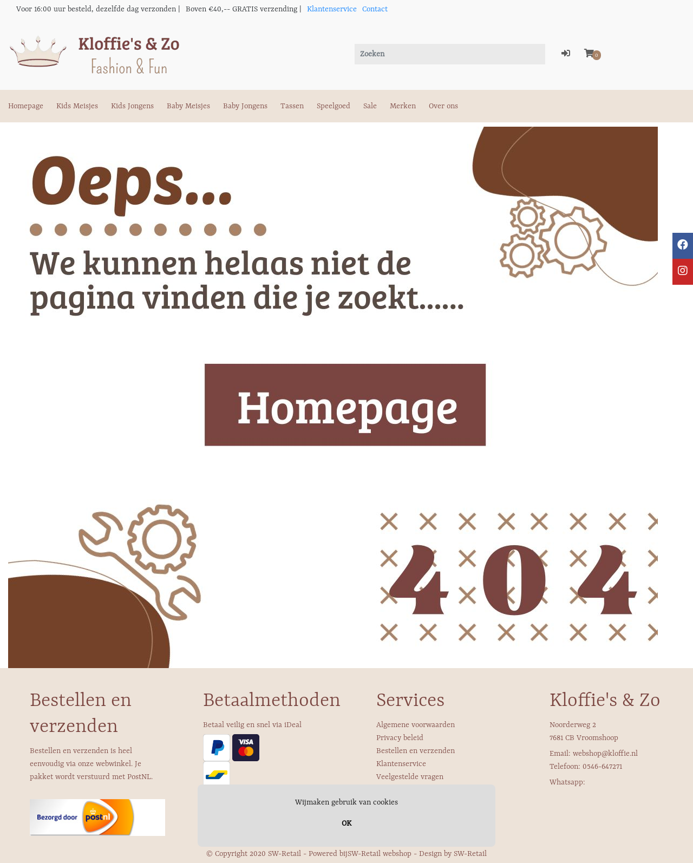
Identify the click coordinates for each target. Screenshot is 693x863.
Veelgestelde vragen (409, 777)
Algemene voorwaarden (415, 725)
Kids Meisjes (77, 106)
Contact (375, 9)
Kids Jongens (132, 106)
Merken (403, 106)
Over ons (443, 106)
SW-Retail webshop (379, 853)
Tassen (292, 106)
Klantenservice (332, 9)
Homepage (25, 106)
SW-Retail (470, 853)
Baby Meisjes (188, 106)
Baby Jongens (245, 106)
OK (346, 823)
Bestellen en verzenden (415, 751)
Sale (370, 106)
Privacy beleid (399, 738)
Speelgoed (333, 106)
